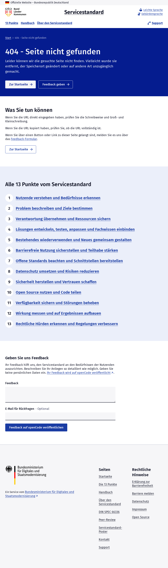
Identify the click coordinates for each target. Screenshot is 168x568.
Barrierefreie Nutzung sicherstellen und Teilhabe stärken (67, 250)
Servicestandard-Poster (110, 529)
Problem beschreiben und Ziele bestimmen (54, 208)
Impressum (139, 509)
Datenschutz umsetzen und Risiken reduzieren (57, 271)
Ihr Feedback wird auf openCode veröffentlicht (79, 373)
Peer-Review (107, 520)
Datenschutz (140, 501)
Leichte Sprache (151, 10)
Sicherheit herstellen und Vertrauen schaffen (56, 282)
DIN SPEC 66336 (109, 512)
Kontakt (104, 539)
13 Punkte (11, 23)
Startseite (105, 476)
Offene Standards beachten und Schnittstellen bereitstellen (69, 261)
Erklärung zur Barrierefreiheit (142, 483)
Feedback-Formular (24, 139)
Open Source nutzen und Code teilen (48, 292)
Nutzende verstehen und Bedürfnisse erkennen (58, 198)
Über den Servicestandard (54, 23)
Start (8, 37)
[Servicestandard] (15, 12)
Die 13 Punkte (108, 484)
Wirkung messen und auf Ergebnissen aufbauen (58, 313)
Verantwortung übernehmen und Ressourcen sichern (63, 219)
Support (155, 23)
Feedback (11, 383)
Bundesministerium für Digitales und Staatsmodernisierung (39, 494)
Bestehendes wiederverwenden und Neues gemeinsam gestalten (74, 240)
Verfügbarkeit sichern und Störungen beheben (57, 303)
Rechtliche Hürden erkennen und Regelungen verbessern (67, 324)
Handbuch (27, 23)
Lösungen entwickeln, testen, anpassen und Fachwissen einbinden (75, 229)
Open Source (140, 517)
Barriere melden (143, 493)
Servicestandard (84, 11)
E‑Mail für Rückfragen (27, 409)
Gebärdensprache (150, 14)
